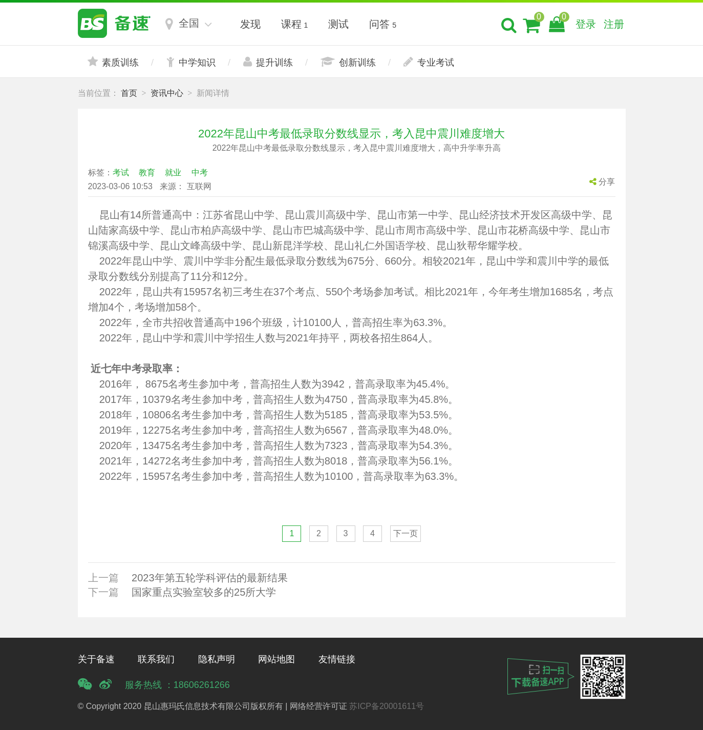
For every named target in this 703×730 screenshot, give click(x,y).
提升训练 (268, 62)
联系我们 (156, 659)
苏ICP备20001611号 (386, 706)
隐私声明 (216, 659)
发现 (250, 24)
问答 (382, 24)
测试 (338, 24)
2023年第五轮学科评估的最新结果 (210, 577)
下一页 (405, 533)
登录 (586, 24)
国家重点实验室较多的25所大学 (204, 592)
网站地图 (276, 659)
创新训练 (348, 62)
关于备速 (96, 659)
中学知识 (191, 62)
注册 (614, 24)
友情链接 (336, 659)
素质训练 (113, 62)
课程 (294, 24)
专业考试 (428, 62)
